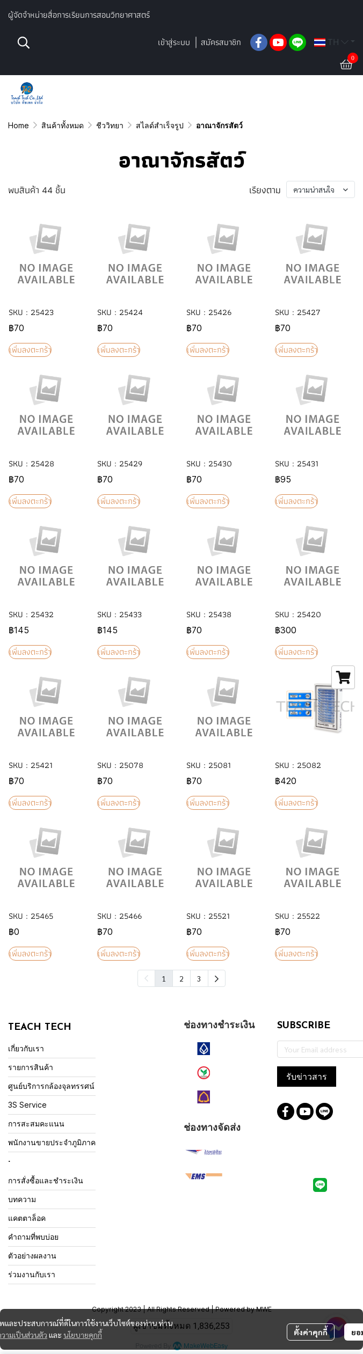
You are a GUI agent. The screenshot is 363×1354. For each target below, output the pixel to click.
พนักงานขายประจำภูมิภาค (52, 1142)
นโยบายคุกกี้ (82, 1335)
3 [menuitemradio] (199, 978)
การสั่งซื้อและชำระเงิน (45, 1180)
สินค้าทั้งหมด (62, 125)
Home (18, 125)
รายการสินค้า (30, 1067)
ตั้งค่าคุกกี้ (311, 1332)
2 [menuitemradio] (181, 978)
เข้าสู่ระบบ (174, 42)
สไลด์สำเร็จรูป (160, 125)
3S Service (27, 1104)
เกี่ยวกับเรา (26, 1048)
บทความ (22, 1199)
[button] (81, 42)
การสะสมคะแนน (36, 1123)
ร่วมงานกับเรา (31, 1274)
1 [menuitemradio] (164, 978)
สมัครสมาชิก (221, 42)
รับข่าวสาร (306, 1076)
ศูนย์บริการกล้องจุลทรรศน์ (51, 1085)
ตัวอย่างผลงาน (32, 1255)
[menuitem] (217, 978)
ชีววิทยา (110, 125)
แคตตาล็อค (27, 1218)
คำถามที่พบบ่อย (33, 1236)
